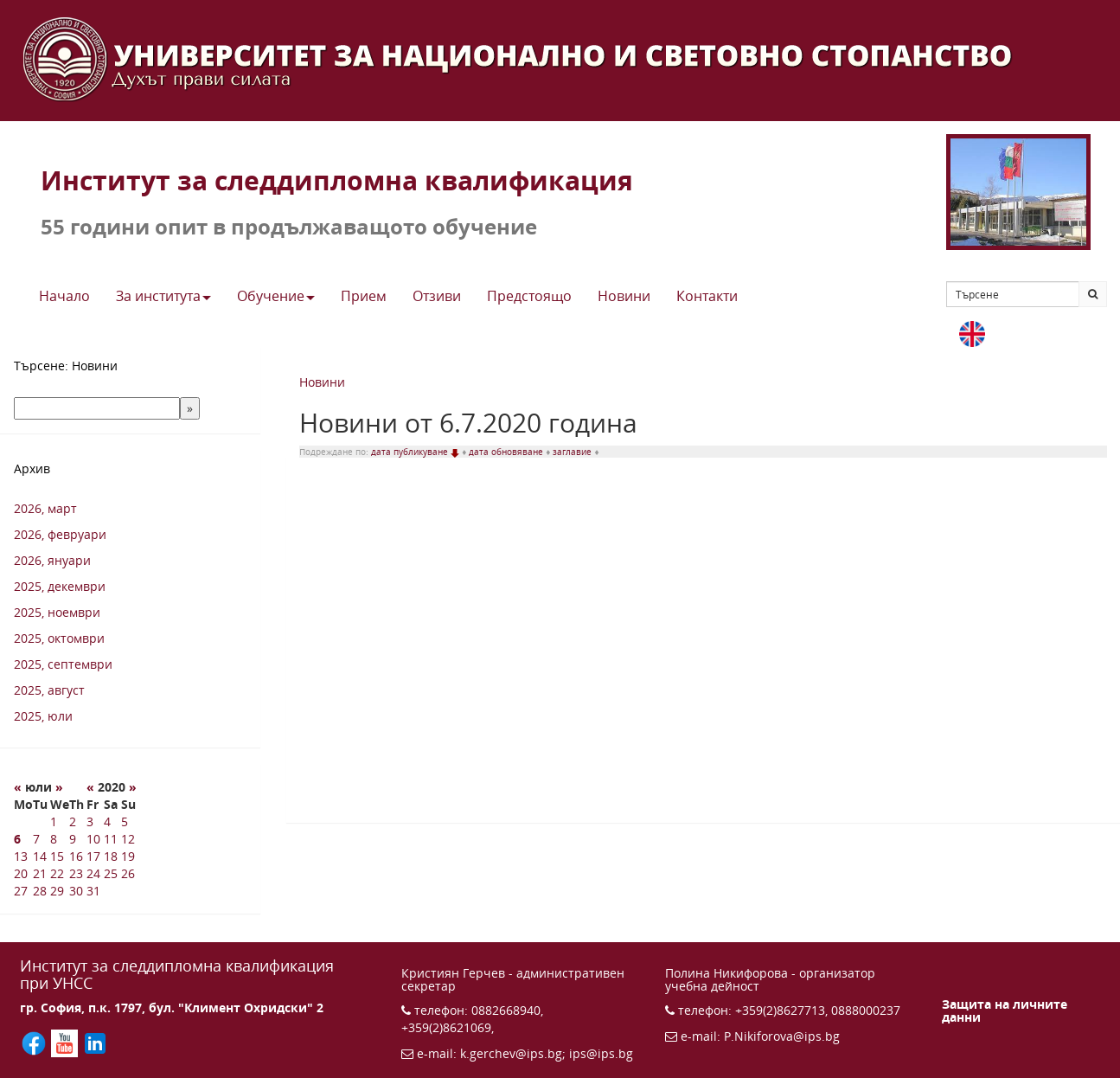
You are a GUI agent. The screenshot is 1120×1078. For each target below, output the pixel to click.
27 (21, 890)
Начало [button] (64, 295)
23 (76, 873)
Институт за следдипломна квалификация (337, 180)
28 (40, 890)
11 (111, 839)
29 (57, 890)
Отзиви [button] (437, 295)
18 (111, 856)
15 (57, 856)
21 (40, 873)
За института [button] (163, 295)
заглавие (573, 452)
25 (111, 873)
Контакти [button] (707, 295)
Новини (322, 382)
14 (40, 856)
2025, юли (43, 716)
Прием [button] (364, 295)
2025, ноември (57, 612)
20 (21, 873)
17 (93, 856)
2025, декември (60, 586)
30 (76, 890)
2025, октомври (59, 638)
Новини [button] (624, 295)
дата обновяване (507, 452)
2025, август (49, 690)
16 (76, 856)
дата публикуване (416, 452)
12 (128, 839)
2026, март (45, 508)
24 (93, 873)
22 (57, 873)
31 (93, 890)
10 (93, 839)
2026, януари (52, 560)
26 (128, 873)
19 (128, 856)
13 (21, 856)
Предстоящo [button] (529, 295)
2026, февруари (60, 534)
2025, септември (63, 664)
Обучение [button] (276, 295)
